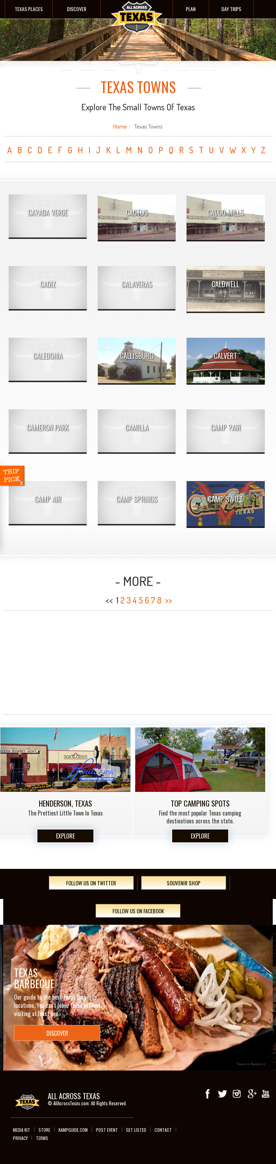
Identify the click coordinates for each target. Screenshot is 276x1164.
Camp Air (47, 499)
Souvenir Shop (184, 883)
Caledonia (48, 355)
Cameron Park (48, 427)
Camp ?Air (226, 427)
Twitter (222, 1094)
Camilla (136, 427)
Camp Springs (136, 499)
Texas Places (29, 9)
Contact (163, 1130)
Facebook (208, 1094)
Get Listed (136, 1130)
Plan (191, 9)
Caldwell (225, 284)
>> (168, 600)
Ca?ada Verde (48, 212)
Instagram (237, 1094)
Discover (76, 9)
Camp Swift (225, 499)
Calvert (225, 355)
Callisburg (136, 355)
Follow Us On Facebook (138, 911)
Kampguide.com (73, 1130)
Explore (65, 836)
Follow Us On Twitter (91, 883)
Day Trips (231, 9)
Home (120, 126)
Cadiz (48, 284)
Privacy (20, 1138)
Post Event (107, 1130)
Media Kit (21, 1130)
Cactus (137, 212)
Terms (42, 1138)
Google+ (251, 1094)
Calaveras (136, 284)
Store (44, 1130)
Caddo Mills (225, 212)
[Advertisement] (138, 662)
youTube (265, 1094)
